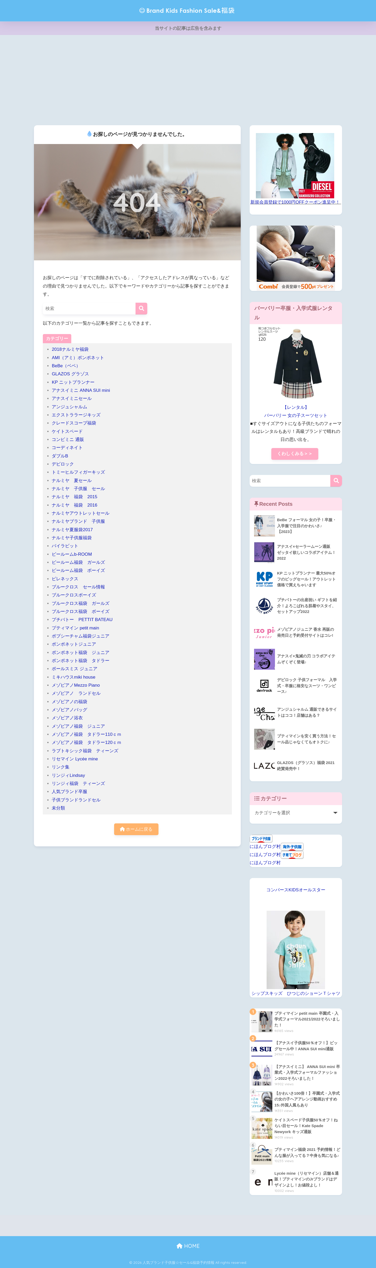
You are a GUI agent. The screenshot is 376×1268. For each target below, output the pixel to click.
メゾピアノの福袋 (69, 701)
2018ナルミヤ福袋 (70, 349)
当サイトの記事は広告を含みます (188, 28)
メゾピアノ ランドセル (76, 693)
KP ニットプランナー (73, 382)
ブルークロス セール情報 (78, 586)
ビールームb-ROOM (72, 554)
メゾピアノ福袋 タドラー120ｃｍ (86, 742)
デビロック (63, 464)
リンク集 (60, 767)
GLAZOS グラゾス (70, 373)
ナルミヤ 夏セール (72, 480)
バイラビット (65, 545)
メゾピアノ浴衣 (67, 717)
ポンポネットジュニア (74, 644)
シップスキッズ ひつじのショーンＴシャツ (295, 993)
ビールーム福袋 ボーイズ (78, 570)
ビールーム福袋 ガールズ (78, 562)
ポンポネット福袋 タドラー (83, 660)
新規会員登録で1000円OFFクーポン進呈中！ (295, 202)
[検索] (141, 308)
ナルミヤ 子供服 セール (78, 488)
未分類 (58, 808)
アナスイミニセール (72, 398)
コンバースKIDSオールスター (295, 889)
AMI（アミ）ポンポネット (78, 357)
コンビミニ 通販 (68, 439)
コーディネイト (67, 447)
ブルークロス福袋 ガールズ (83, 603)
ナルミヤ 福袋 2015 (74, 496)
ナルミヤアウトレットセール (80, 513)
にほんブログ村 (265, 846)
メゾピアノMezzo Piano (76, 685)
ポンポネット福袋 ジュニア (80, 652)
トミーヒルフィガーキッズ (78, 472)
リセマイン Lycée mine (75, 758)
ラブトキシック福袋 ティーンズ (85, 750)
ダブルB (60, 456)
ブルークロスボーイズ (74, 595)
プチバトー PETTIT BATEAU (82, 619)
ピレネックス (65, 578)
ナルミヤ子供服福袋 (72, 537)
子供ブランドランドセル (76, 799)
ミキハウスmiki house (73, 677)
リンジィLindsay (68, 775)
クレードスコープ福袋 (74, 423)
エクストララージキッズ (76, 414)
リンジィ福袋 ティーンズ (78, 783)
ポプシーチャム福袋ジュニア (80, 636)
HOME (188, 1246)
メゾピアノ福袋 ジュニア (78, 726)
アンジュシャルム (69, 406)
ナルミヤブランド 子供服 (78, 521)
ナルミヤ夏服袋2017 (72, 529)
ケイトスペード (67, 431)
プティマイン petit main (77, 628)
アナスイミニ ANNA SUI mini (83, 390)
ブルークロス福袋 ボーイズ (80, 611)
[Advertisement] (188, 79)
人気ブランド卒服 (69, 791)
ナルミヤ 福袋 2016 (74, 505)
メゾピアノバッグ (69, 709)
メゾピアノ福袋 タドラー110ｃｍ (86, 734)
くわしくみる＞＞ (295, 453)
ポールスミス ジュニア (74, 668)
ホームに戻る (136, 829)
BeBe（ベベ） (66, 365)
